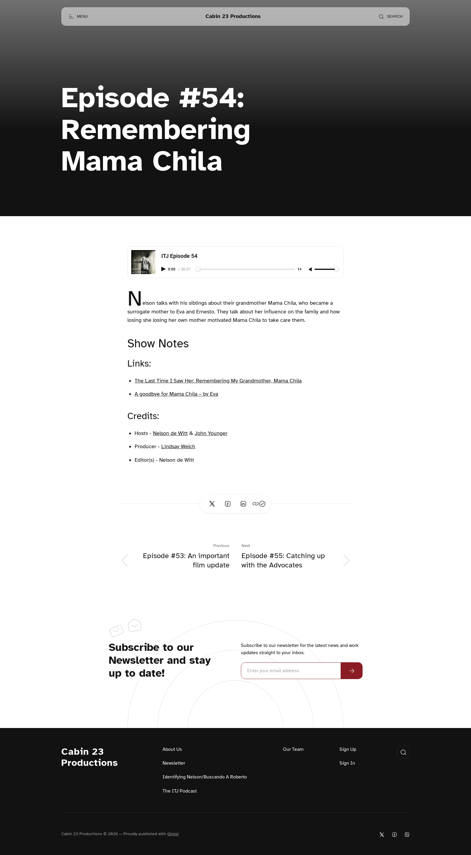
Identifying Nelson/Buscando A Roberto (205, 777)
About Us (172, 749)
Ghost (173, 833)
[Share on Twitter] (212, 504)
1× (299, 269)
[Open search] (390, 16)
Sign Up (347, 749)
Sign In (347, 763)
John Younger (211, 433)
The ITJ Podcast (180, 791)
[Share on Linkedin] (243, 504)
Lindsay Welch (178, 446)
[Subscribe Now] (352, 670)
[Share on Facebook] (227, 504)
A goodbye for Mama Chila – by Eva (176, 394)
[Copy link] (259, 504)
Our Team (293, 749)
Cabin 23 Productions (89, 757)
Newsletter (174, 763)
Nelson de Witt (170, 433)
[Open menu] (78, 16)
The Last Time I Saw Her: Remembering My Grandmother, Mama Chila (218, 380)
